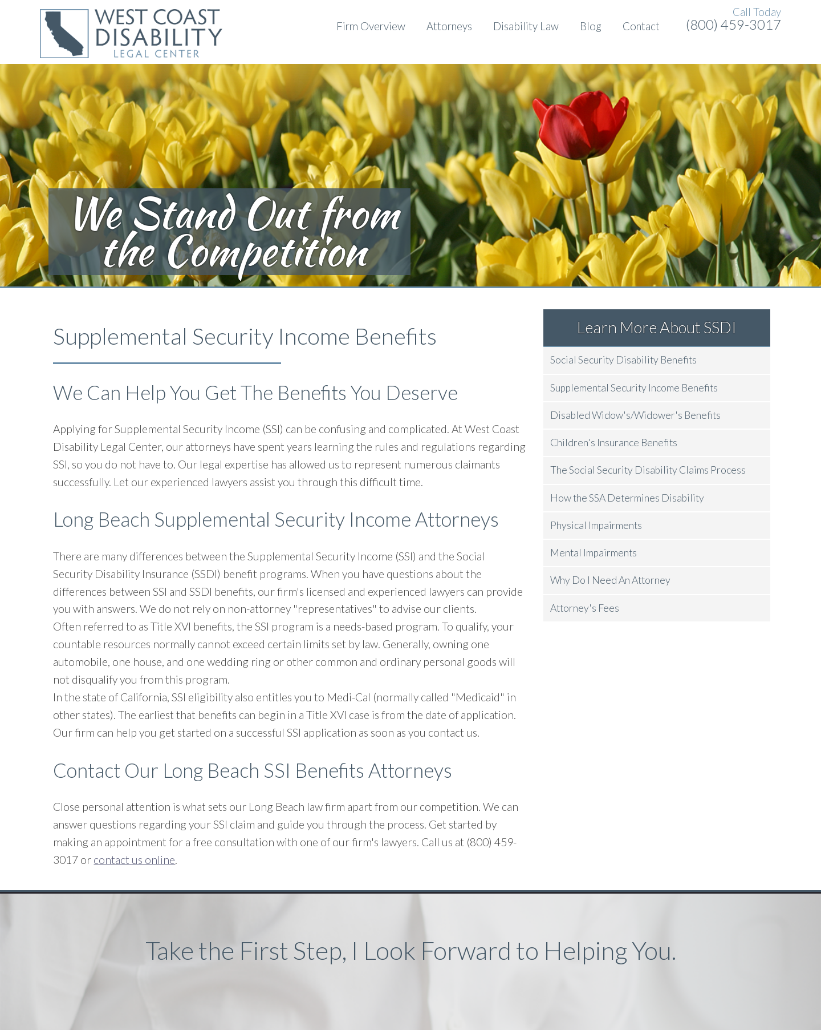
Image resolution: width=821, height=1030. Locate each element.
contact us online (134, 859)
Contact (641, 26)
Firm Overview (370, 26)
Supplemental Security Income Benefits (634, 388)
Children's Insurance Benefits (613, 443)
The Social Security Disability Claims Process (648, 470)
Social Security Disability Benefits (623, 360)
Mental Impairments (593, 553)
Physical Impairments (596, 525)
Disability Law (526, 26)
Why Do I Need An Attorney (610, 580)
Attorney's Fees (584, 608)
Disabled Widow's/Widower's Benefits (635, 415)
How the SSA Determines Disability (627, 498)
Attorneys (449, 26)
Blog (590, 26)
